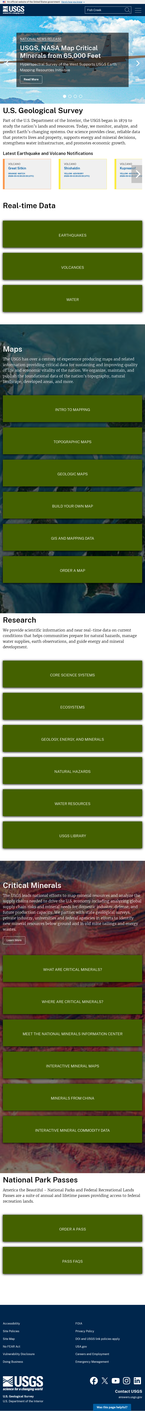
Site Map (9, 1339)
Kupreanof (128, 168)
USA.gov (81, 1346)
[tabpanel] (72, 60)
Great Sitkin (17, 168)
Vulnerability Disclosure (19, 1354)
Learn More (14, 940)
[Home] (13, 13)
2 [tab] (70, 96)
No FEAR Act (11, 1346)
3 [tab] (75, 96)
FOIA (78, 1323)
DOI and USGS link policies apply (97, 1339)
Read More (31, 79)
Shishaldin (72, 168)
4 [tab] (80, 96)
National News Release (41, 39)
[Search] (127, 10)
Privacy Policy (84, 1331)
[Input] (108, 10)
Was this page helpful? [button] (112, 1407)
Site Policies (11, 1331)
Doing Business (13, 1361)
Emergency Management (92, 1361)
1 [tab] (64, 96)
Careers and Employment (92, 1354)
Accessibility (11, 1323)
